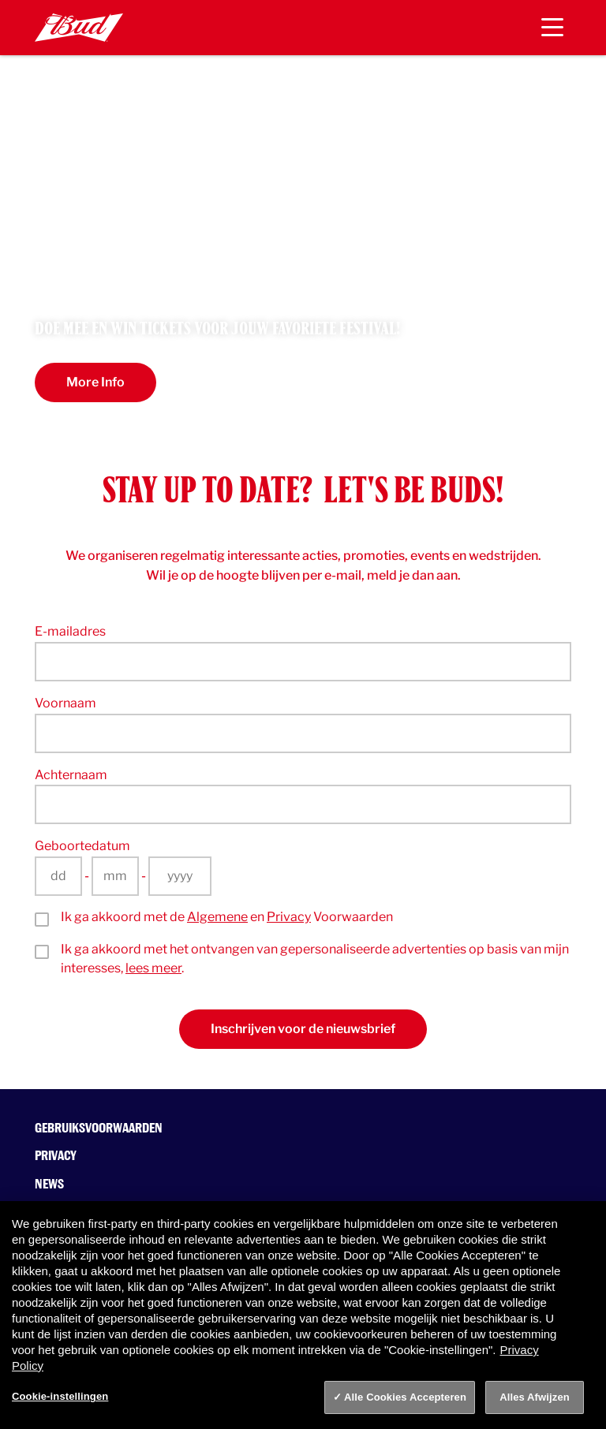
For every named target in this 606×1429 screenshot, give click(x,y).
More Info (95, 382)
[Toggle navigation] (552, 27)
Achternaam (71, 774)
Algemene (217, 916)
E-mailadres (70, 631)
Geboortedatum (82, 845)
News (49, 1184)
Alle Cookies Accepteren (405, 1397)
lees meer (153, 968)
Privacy (289, 916)
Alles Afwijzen (534, 1397)
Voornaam (65, 703)
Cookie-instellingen (60, 1396)
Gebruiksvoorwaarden (99, 1128)
